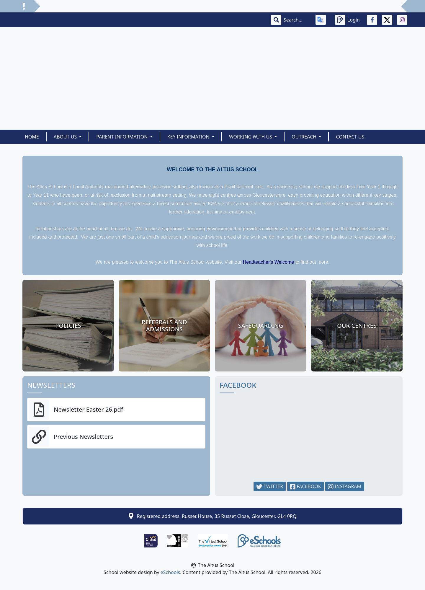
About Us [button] (66, 136)
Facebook (305, 486)
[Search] (296, 20)
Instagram (345, 486)
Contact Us (350, 136)
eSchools (170, 572)
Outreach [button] (305, 136)
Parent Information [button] (122, 136)
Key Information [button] (189, 136)
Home (32, 136)
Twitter (269, 486)
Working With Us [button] (251, 136)
